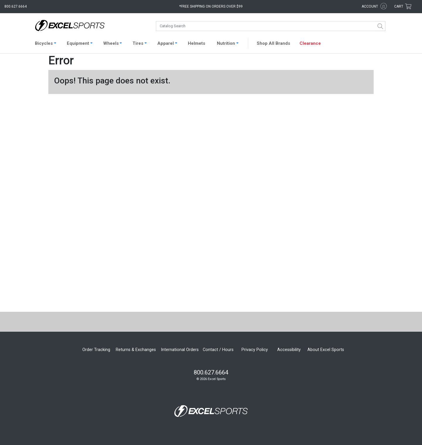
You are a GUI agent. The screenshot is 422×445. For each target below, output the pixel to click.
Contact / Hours (218, 349)
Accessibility (289, 349)
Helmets (196, 43)
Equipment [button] (78, 43)
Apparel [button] (165, 43)
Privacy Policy (254, 349)
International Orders (180, 349)
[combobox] (270, 26)
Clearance (310, 43)
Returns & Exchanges (136, 349)
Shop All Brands (273, 43)
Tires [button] (137, 43)
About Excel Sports (325, 349)
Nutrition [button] (226, 43)
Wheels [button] (111, 43)
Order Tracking (96, 349)
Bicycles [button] (44, 43)
